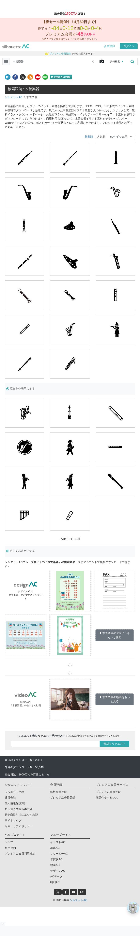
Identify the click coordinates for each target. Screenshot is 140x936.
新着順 (89, 136)
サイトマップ (13, 820)
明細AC (54, 882)
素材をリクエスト (114, 743)
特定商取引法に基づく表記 (21, 814)
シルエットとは (14, 791)
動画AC (54, 865)
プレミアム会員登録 (62, 797)
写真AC (54, 847)
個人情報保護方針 (16, 803)
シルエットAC (13, 97)
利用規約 (10, 847)
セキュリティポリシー (18, 826)
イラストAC (57, 842)
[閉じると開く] (2, 924)
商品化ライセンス (107, 797)
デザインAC (57, 870)
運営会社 (10, 797)
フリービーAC (59, 853)
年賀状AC (56, 859)
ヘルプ (9, 842)
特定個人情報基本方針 (18, 809)
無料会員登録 (58, 791)
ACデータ (56, 876)
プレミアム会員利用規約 (20, 853)
